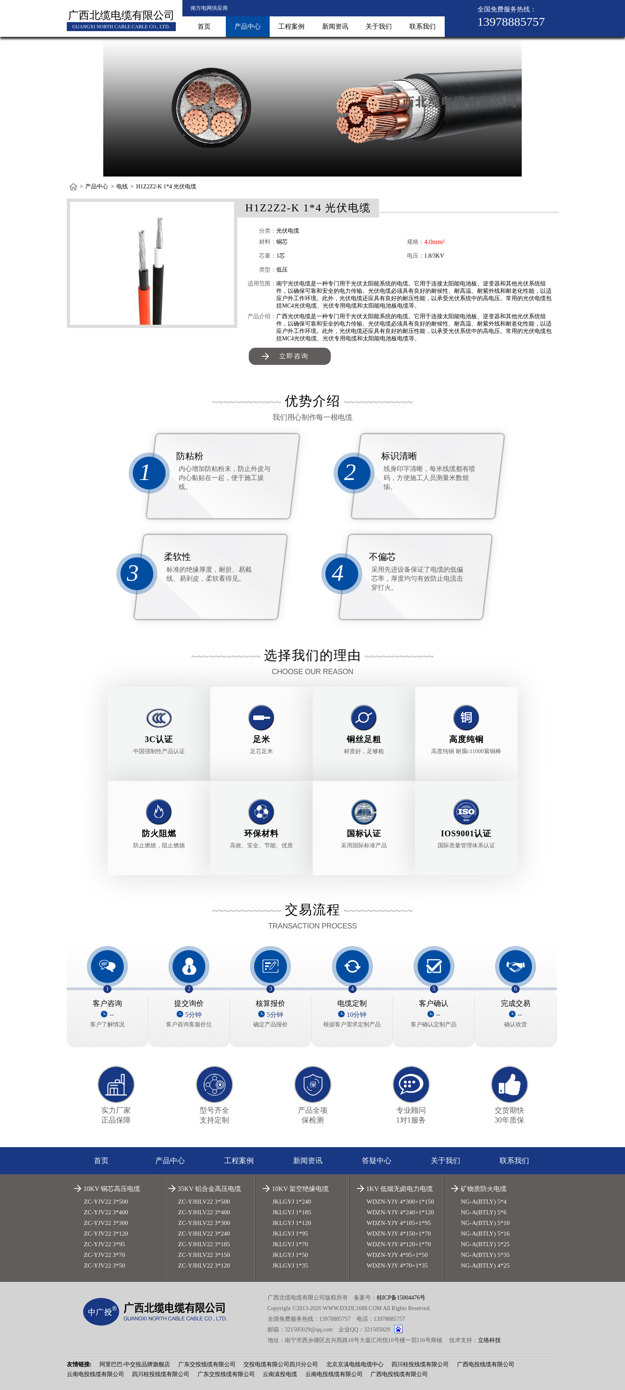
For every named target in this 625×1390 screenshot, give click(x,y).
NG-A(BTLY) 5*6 (484, 1212)
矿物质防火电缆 (484, 1188)
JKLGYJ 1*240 (292, 1201)
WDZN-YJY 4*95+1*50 (397, 1255)
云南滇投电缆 (280, 1374)
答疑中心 (376, 1161)
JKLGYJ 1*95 (290, 1233)
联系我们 (422, 26)
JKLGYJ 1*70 (290, 1244)
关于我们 (379, 26)
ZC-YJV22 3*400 (106, 1212)
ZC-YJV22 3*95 (104, 1244)
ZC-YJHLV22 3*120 (204, 1265)
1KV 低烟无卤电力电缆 (399, 1188)
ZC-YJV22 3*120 (106, 1233)
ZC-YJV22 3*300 (106, 1223)
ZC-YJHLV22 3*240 (204, 1233)
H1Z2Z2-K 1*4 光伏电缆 (166, 186)
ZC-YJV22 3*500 (106, 1201)
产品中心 (247, 26)
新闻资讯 (335, 26)
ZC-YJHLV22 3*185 (204, 1244)
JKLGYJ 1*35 (290, 1265)
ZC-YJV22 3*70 (104, 1255)
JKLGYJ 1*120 (292, 1223)
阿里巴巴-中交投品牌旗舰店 (135, 1364)
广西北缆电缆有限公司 (121, 15)
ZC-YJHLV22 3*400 (204, 1212)
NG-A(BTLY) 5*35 (485, 1255)
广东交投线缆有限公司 (207, 1364)
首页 (204, 26)
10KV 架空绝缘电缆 (300, 1188)
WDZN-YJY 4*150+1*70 (399, 1233)
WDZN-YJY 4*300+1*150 (400, 1201)
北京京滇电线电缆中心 (355, 1364)
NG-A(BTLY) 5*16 (485, 1233)
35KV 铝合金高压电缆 (209, 1188)
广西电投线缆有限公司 (485, 1364)
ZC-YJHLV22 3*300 (204, 1223)
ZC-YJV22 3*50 (104, 1265)
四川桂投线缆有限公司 (420, 1364)
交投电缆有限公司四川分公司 (280, 1364)
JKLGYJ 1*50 (290, 1255)
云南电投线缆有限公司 (95, 1374)
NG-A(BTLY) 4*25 (485, 1265)
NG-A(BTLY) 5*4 (484, 1201)
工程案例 (291, 26)
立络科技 (489, 1340)
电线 (122, 186)
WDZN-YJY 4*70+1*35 (397, 1265)
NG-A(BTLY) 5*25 (485, 1244)
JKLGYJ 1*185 (292, 1212)
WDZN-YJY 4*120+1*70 (399, 1244)
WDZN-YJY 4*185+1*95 (399, 1223)
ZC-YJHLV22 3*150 (204, 1255)
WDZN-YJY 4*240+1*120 (400, 1212)
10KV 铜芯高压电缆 (112, 1188)
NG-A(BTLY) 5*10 (485, 1223)
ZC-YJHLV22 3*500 (204, 1201)
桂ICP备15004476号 (401, 1298)
